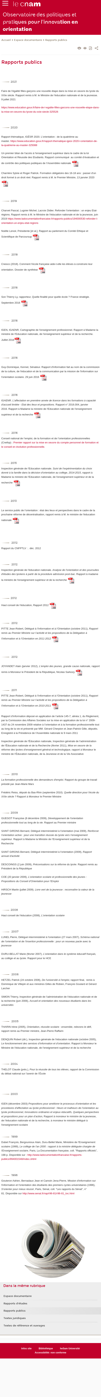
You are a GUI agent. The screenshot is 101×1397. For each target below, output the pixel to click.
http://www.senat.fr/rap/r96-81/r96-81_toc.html (48, 1193)
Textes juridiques (15, 1318)
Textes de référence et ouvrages (24, 1325)
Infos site (26, 1348)
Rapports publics (56, 40)
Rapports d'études (15, 1303)
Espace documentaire (28, 40)
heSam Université (70, 1348)
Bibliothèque (46, 1348)
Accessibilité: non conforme (50, 1352)
